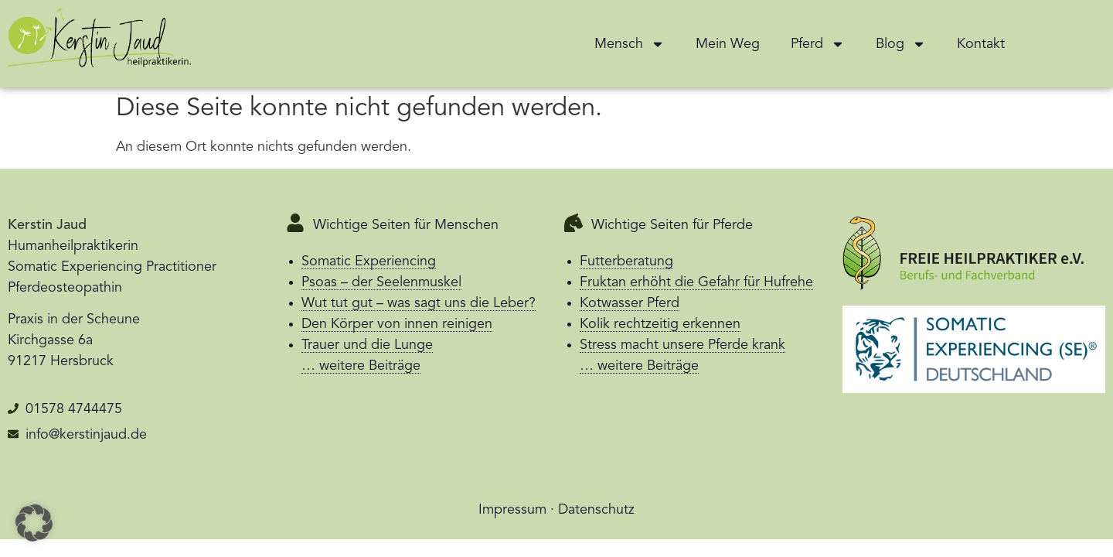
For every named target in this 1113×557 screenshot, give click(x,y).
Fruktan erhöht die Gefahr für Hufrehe (696, 282)
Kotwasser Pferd (629, 303)
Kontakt (981, 44)
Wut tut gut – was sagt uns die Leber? (418, 303)
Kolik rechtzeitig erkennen (660, 324)
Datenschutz (596, 510)
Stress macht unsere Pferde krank (682, 345)
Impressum (512, 510)
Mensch (629, 44)
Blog (901, 44)
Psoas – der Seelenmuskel (381, 282)
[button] (34, 523)
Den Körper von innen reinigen (396, 324)
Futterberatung (626, 261)
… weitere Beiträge (360, 366)
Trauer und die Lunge (367, 345)
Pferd (818, 44)
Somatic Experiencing (368, 261)
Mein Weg (728, 44)
